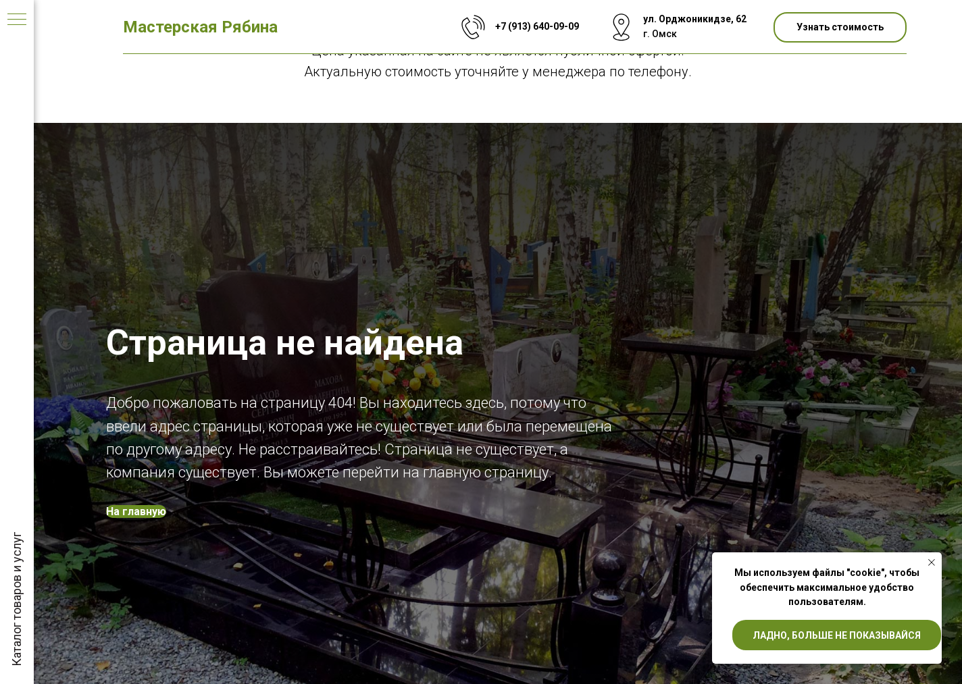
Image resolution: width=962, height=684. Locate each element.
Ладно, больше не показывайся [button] (837, 635)
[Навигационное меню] (16, 20)
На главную (136, 511)
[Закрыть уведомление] (931, 562)
